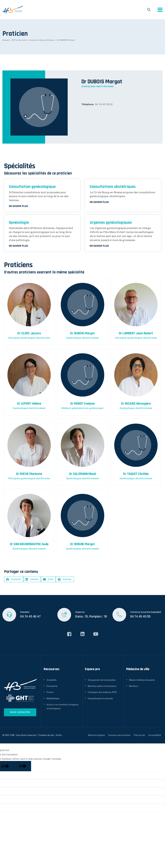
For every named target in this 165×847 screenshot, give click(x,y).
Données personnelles (119, 735)
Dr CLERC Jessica (29, 333)
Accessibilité (154, 735)
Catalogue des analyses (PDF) (102, 692)
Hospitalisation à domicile (100, 698)
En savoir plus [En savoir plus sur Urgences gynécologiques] (99, 245)
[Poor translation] (22, 766)
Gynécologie (19, 222)
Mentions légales (96, 735)
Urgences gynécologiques (111, 222)
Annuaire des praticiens (41, 40)
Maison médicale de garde (142, 680)
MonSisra (133, 686)
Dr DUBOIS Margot (82, 333)
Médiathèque (53, 698)
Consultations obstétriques (113, 186)
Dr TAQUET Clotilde (136, 474)
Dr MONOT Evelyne (82, 403)
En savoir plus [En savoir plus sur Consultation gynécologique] (18, 206)
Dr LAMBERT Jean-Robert (136, 333)
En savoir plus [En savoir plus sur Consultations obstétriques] (99, 202)
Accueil (6, 40)
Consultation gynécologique (32, 186)
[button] (13, 579)
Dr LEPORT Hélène (29, 403)
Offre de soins (19, 40)
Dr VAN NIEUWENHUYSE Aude (29, 544)
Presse (50, 692)
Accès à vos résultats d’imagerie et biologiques (62, 706)
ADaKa (58, 735)
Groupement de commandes (102, 680)
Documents (52, 686)
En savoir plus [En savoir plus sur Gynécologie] (18, 245)
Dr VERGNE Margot (82, 544)
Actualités (52, 680)
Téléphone (87, 104)
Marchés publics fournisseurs (102, 686)
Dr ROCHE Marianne (29, 474)
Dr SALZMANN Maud (82, 474)
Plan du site (139, 735)
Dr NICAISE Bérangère (136, 403)
